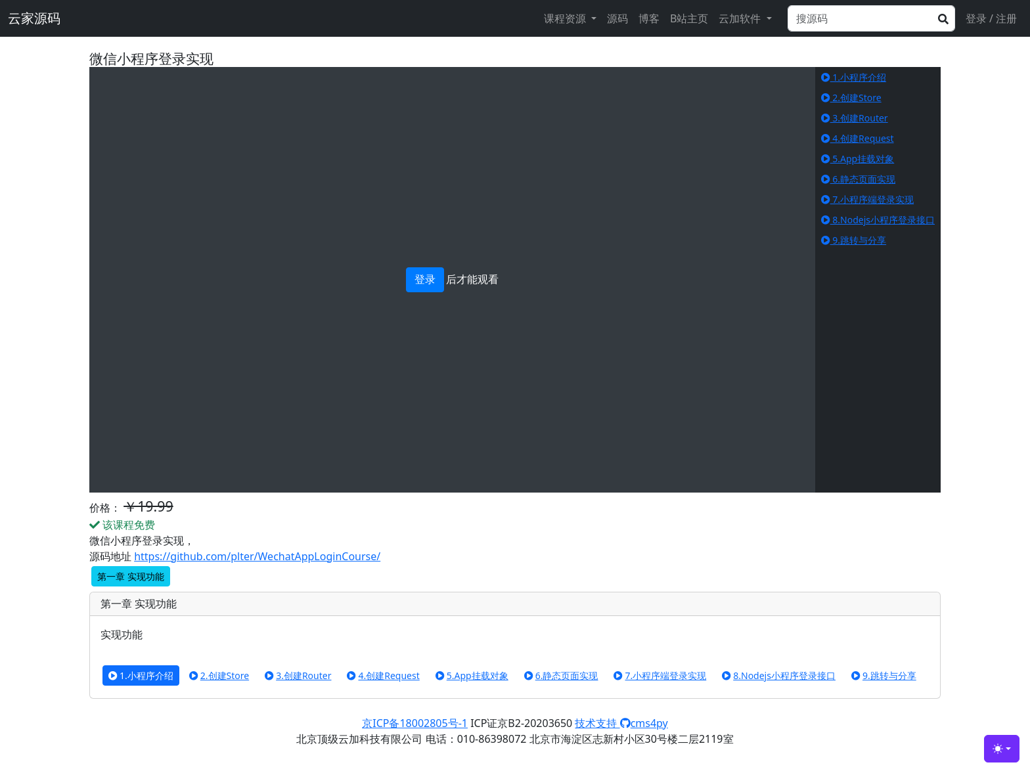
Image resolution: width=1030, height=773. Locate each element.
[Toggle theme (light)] (1001, 748)
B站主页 (689, 18)
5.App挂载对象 (858, 158)
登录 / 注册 (991, 18)
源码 (617, 18)
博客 (649, 18)
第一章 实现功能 (130, 576)
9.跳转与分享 (853, 240)
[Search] (871, 18)
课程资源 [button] (566, 18)
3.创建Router (854, 118)
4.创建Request (857, 138)
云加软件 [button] (741, 18)
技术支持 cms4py (621, 723)
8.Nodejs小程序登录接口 (878, 219)
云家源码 (34, 18)
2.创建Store (851, 97)
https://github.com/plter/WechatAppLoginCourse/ (257, 556)
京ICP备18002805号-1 (415, 723)
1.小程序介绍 (853, 77)
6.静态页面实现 (858, 179)
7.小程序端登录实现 (867, 199)
